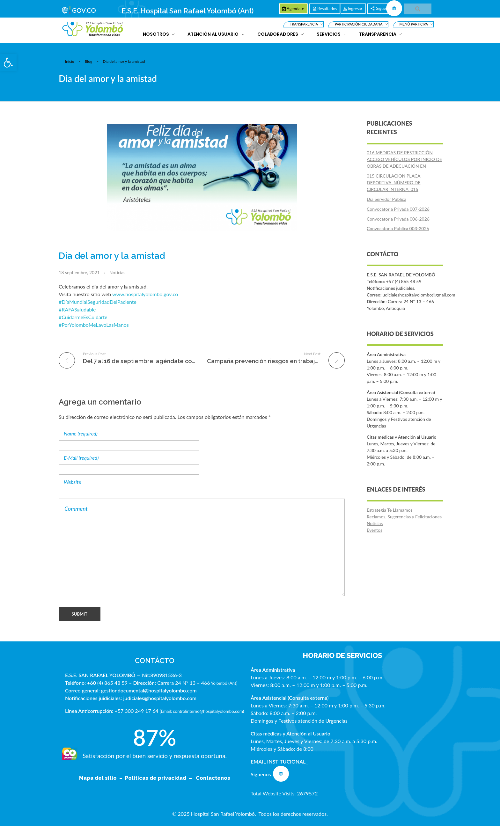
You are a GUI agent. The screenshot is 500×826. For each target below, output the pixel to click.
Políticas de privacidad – (160, 778)
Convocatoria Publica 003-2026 (398, 228)
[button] (8, 62)
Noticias (117, 272)
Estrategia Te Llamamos (390, 510)
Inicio (69, 61)
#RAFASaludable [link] (77, 309)
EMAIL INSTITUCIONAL (278, 761)
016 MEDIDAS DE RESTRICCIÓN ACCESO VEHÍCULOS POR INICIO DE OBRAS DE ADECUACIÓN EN (404, 159)
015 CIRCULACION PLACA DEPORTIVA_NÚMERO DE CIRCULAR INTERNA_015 (394, 182)
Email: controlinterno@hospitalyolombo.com (202, 711)
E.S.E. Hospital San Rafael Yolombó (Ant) (187, 11)
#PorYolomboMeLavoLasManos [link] (94, 325)
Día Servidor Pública (386, 199)
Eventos (374, 530)
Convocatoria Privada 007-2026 (398, 209)
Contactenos (213, 778)
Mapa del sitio (98, 778)
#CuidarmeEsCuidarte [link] (83, 317)
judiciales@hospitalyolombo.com (159, 698)
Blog (88, 61)
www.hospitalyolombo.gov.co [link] (145, 294)
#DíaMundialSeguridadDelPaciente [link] (97, 302)
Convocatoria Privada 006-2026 (398, 219)
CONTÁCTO (154, 660)
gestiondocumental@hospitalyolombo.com (149, 690)
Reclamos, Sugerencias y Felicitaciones (404, 516)
